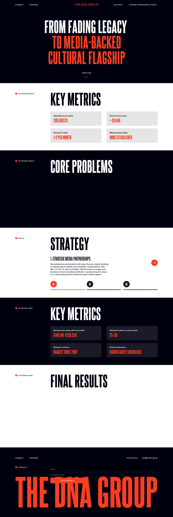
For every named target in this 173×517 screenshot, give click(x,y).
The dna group (86, 490)
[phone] (102, 475)
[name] (102, 469)
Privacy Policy (132, 458)
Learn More (118, 5)
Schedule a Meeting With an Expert (143, 5)
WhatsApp (34, 5)
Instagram (19, 5)
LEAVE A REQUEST (67, 481)
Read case (86, 73)
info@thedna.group (150, 458)
